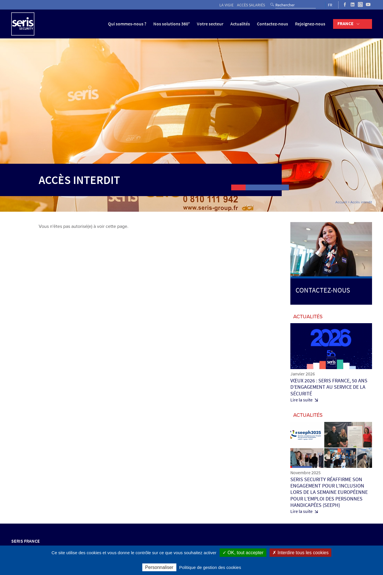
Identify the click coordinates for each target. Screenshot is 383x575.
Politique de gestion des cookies (210, 567)
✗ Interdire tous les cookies (300, 552)
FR (330, 5)
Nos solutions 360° (171, 24)
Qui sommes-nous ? (127, 24)
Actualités (240, 24)
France (345, 24)
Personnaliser (159, 567)
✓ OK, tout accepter (243, 552)
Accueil (341, 202)
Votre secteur (210, 24)
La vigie (226, 5)
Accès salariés (251, 5)
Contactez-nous (272, 24)
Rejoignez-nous (310, 24)
